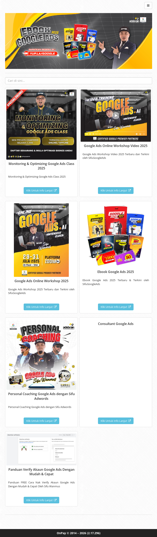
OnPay (61, 533)
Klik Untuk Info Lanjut (41, 190)
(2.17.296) (93, 533)
